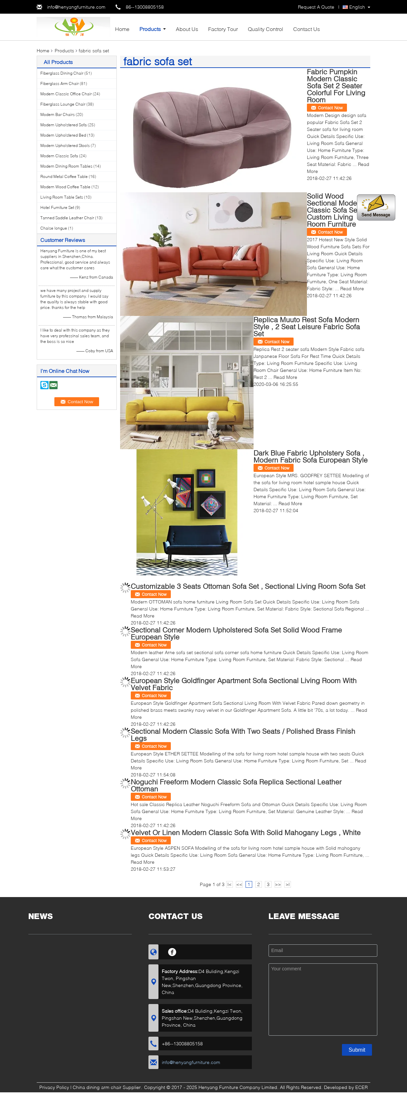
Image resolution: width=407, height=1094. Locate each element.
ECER (361, 1087)
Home (122, 29)
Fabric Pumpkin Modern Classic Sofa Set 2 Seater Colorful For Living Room (336, 85)
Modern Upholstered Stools (65, 145)
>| (288, 884)
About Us (187, 29)
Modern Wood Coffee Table (65, 186)
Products (150, 29)
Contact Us (306, 29)
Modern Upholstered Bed (63, 135)
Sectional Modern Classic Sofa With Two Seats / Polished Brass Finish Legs (243, 734)
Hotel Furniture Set (57, 207)
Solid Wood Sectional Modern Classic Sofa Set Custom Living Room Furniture (335, 210)
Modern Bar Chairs (57, 114)
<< (239, 884)
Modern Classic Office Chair (66, 93)
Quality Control (265, 29)
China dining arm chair (97, 1087)
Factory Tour (223, 29)
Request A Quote (316, 7)
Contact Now (330, 107)
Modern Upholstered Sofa (63, 124)
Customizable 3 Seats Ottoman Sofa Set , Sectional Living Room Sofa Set (248, 586)
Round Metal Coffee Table (64, 176)
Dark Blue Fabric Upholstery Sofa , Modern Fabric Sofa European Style (311, 456)
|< (230, 884)
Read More (352, 288)
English (357, 7)
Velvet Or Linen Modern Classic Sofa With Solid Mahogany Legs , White (246, 832)
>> (278, 884)
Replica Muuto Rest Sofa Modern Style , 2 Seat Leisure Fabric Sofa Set (307, 326)
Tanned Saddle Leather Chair (67, 217)
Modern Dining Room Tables (66, 166)
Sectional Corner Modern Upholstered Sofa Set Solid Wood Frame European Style (236, 633)
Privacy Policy (54, 1087)
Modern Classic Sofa (59, 155)
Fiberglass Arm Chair (59, 83)
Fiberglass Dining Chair (61, 73)
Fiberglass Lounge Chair (62, 104)
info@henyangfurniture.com (76, 7)
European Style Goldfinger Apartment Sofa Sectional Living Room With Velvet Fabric (244, 683)
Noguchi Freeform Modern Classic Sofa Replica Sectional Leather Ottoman (236, 785)
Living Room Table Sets (61, 197)
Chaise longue (53, 228)
